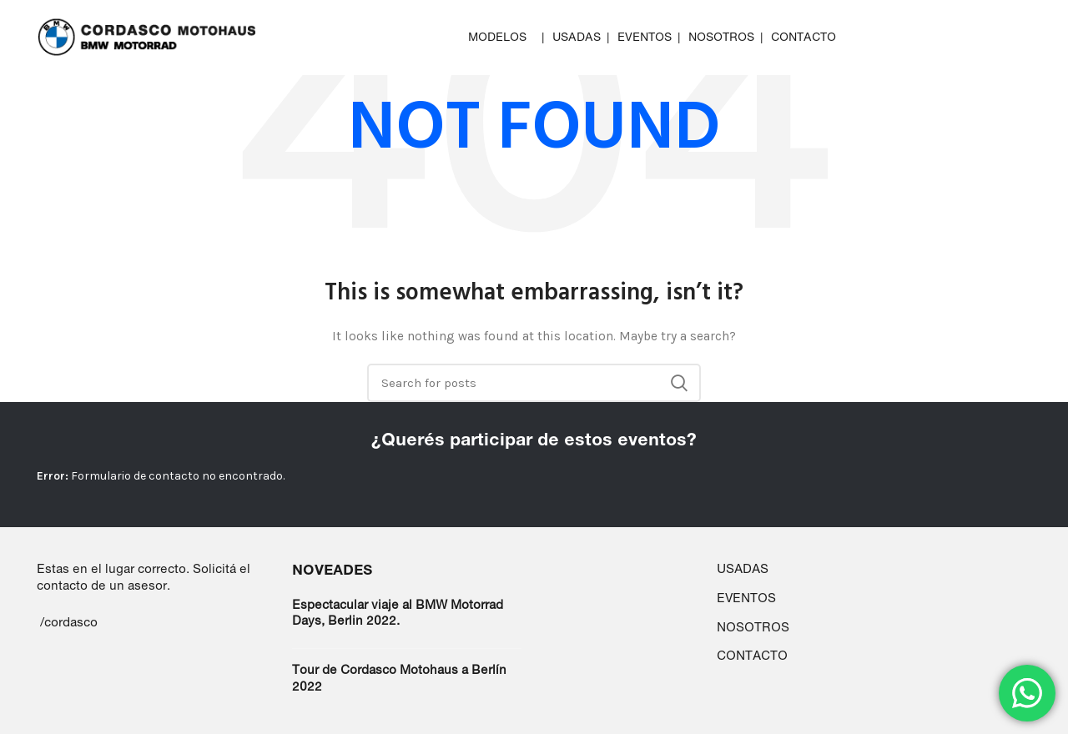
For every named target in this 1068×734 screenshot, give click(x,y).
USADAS (742, 568)
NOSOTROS (753, 627)
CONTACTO (752, 655)
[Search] (534, 383)
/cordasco (69, 622)
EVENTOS (746, 598)
